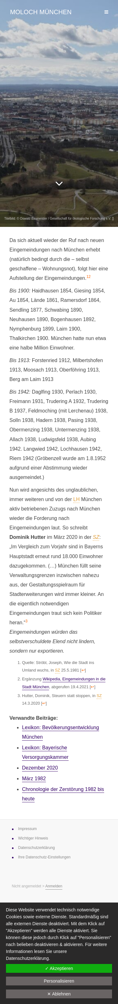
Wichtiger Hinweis (33, 838)
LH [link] (76, 499)
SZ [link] (96, 537)
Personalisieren (59, 981)
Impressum (27, 829)
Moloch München (41, 12)
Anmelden (53, 886)
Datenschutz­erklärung (36, 847)
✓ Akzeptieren (59, 968)
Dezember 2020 (40, 767)
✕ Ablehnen (58, 993)
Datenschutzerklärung (27, 958)
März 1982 (34, 778)
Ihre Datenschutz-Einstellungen (44, 857)
